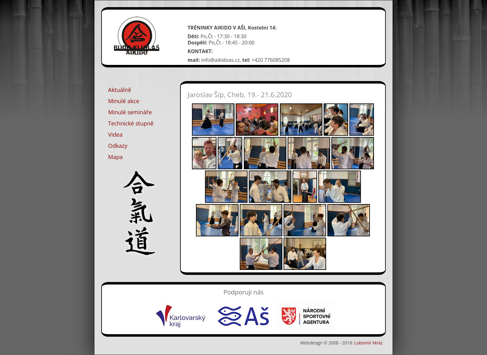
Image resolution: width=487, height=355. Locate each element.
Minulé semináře (130, 112)
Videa (115, 134)
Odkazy (117, 145)
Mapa (115, 157)
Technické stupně (130, 123)
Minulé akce (123, 101)
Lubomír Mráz (368, 343)
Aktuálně (119, 89)
